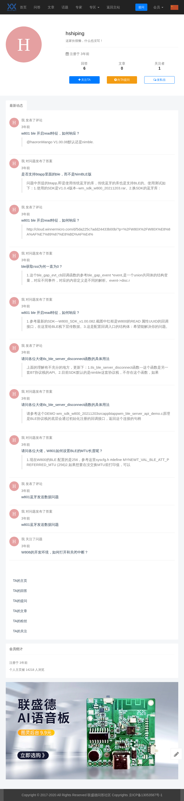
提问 (141, 7)
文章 (51, 7)
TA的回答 (20, 591)
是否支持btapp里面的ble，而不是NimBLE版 (56, 174)
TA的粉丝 (20, 621)
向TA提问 (122, 79)
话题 (65, 7)
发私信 (159, 79)
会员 (158, 7)
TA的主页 (20, 581)
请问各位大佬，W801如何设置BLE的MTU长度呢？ (62, 451)
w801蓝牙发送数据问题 (40, 497)
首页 (23, 7)
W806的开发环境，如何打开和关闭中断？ (54, 552)
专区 (94, 7)
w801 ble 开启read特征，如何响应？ (50, 133)
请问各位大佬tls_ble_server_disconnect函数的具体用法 (65, 359)
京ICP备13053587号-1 (145, 795)
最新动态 (16, 105)
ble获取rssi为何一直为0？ (42, 266)
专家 (78, 7)
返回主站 (113, 7)
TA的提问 (20, 601)
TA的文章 (20, 611)
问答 (37, 7)
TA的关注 (20, 631)
